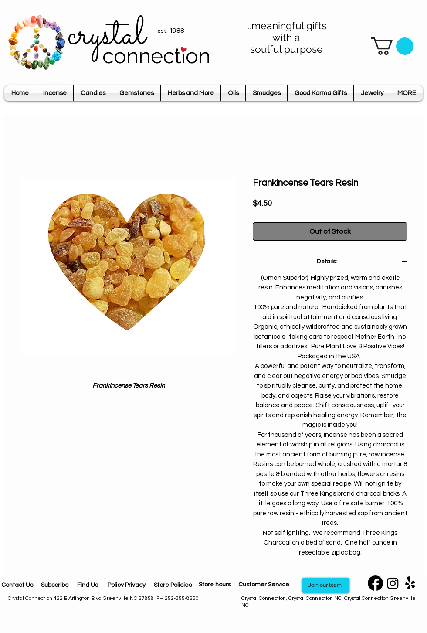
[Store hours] (215, 585)
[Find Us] (87, 585)
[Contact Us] (17, 585)
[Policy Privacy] (126, 585)
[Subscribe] (54, 585)
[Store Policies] (172, 585)
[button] (392, 46)
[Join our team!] (325, 585)
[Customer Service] (263, 585)
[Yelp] (410, 583)
